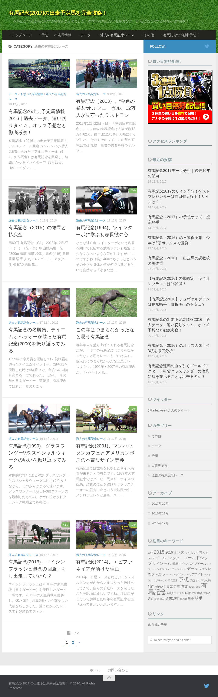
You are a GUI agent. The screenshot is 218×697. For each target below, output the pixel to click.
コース (151, 558)
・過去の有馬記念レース (115, 35)
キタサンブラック (197, 552)
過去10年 (172, 598)
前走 (184, 586)
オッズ (179, 552)
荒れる (207, 593)
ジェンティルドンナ (175, 569)
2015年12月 (160, 523)
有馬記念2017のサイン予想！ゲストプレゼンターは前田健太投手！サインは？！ (179, 196)
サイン (158, 563)
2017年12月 (160, 503)
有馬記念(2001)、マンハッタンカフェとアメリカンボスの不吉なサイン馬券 (105, 453)
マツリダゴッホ (177, 574)
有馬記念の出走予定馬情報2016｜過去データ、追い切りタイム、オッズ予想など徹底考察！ (179, 324)
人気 (207, 580)
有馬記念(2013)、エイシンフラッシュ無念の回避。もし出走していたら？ (37, 568)
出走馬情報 (62, 35)
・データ (84, 35)
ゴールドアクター (169, 558)
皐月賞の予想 (157, 625)
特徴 (188, 593)
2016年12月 (160, 513)
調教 (150, 598)
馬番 (191, 598)
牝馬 (182, 593)
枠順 (170, 593)
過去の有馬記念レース (91, 94)
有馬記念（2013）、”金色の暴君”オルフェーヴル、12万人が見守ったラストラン (106, 108)
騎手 (198, 598)
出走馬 (175, 586)
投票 (191, 587)
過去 (162, 598)
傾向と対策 (162, 586)
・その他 (147, 35)
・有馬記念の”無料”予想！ (180, 35)
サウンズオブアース (192, 563)
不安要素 (173, 580)
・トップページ (20, 35)
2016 (169, 552)
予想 (23, 94)
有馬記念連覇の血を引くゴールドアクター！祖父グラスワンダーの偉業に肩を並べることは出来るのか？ (178, 371)
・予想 (43, 35)
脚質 (200, 593)
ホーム (95, 670)
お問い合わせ (118, 670)
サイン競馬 (171, 563)
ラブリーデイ (160, 580)
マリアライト (194, 574)
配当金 (183, 598)
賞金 (156, 598)
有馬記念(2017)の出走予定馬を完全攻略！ (58, 13)
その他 (156, 436)
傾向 (151, 586)
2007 (150, 552)
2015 (159, 552)
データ (13, 94)
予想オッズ (197, 580)
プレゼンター (160, 574)
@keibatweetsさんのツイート (169, 410)
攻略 (197, 586)
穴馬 (194, 593)
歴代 (176, 593)
